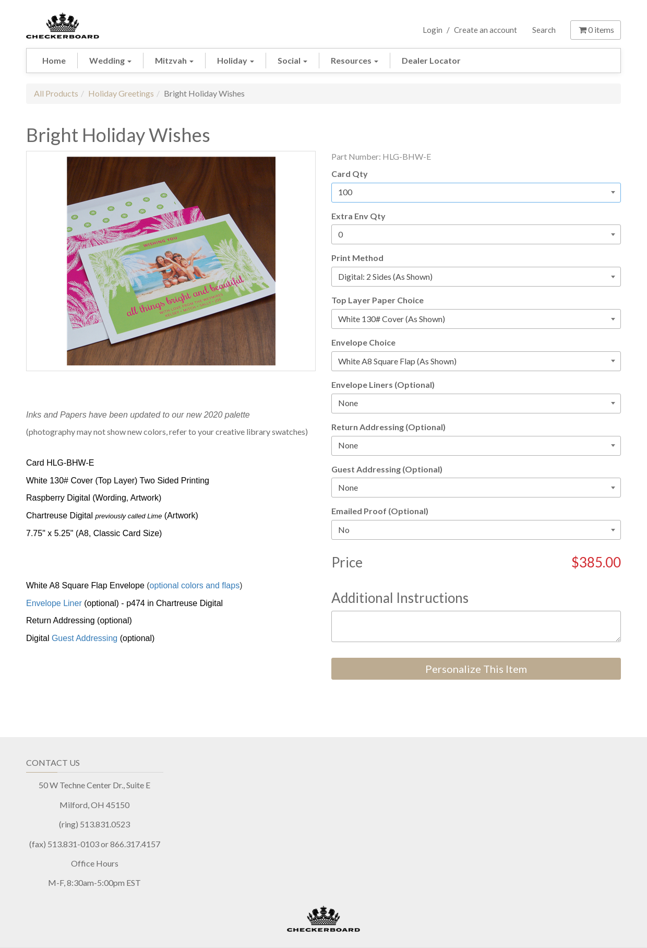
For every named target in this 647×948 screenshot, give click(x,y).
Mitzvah (174, 60)
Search (544, 29)
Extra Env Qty (358, 216)
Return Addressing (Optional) (388, 427)
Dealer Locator (431, 60)
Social (292, 60)
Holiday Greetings (121, 93)
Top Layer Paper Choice (377, 300)
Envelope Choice (363, 342)
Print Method (357, 258)
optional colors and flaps (195, 585)
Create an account (485, 29)
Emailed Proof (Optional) (379, 511)
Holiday (235, 60)
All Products (56, 93)
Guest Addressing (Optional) (386, 469)
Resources (354, 60)
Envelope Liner (54, 603)
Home (54, 60)
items (595, 29)
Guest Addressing (84, 638)
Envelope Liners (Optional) (383, 384)
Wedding (110, 60)
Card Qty (349, 174)
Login (432, 29)
